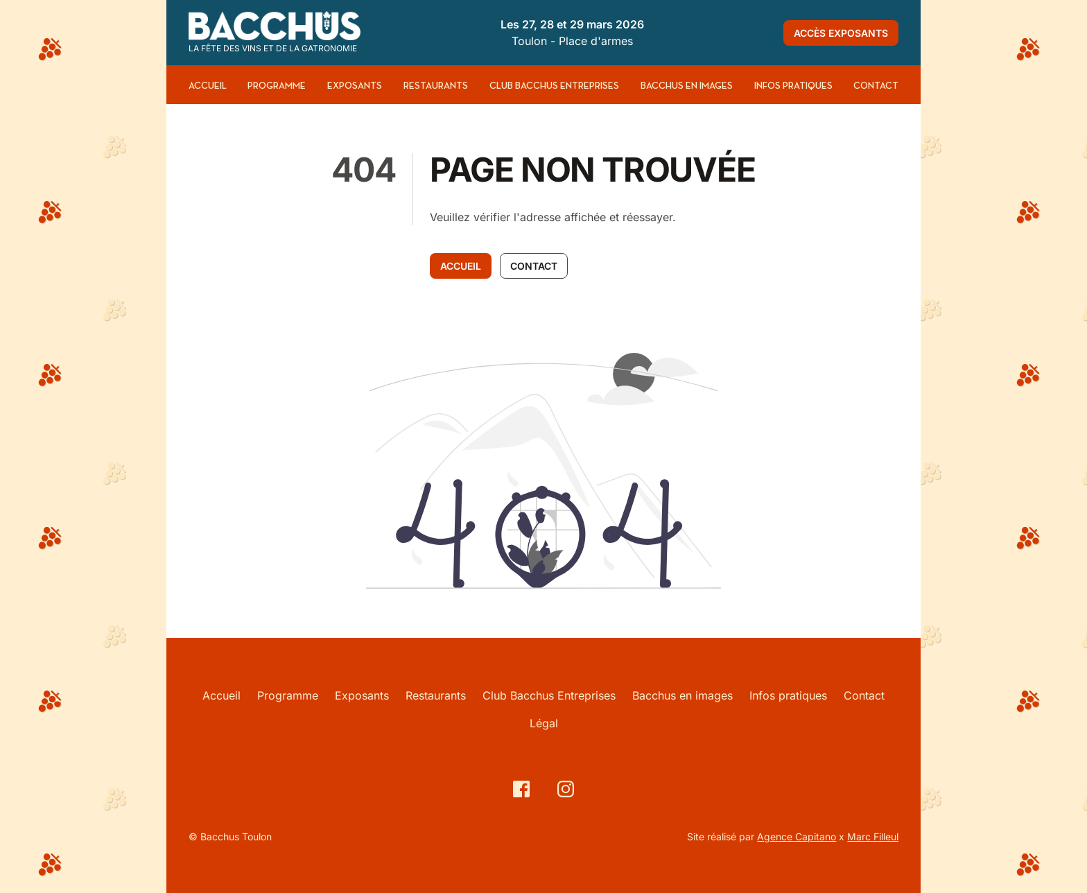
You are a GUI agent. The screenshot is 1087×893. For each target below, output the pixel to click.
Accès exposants (841, 33)
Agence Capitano (796, 836)
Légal (544, 723)
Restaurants (435, 86)
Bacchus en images (687, 86)
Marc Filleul (872, 836)
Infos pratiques (793, 86)
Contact (875, 86)
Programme (276, 86)
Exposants (354, 86)
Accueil (208, 86)
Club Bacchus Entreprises (554, 86)
